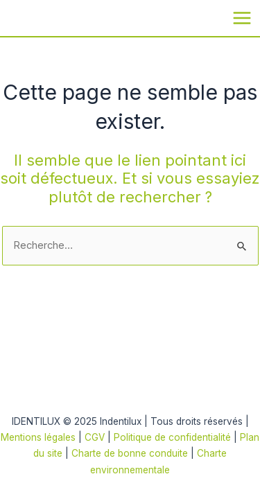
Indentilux (23, 17)
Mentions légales (38, 437)
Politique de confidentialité (174, 437)
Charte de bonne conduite (129, 453)
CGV (95, 437)
